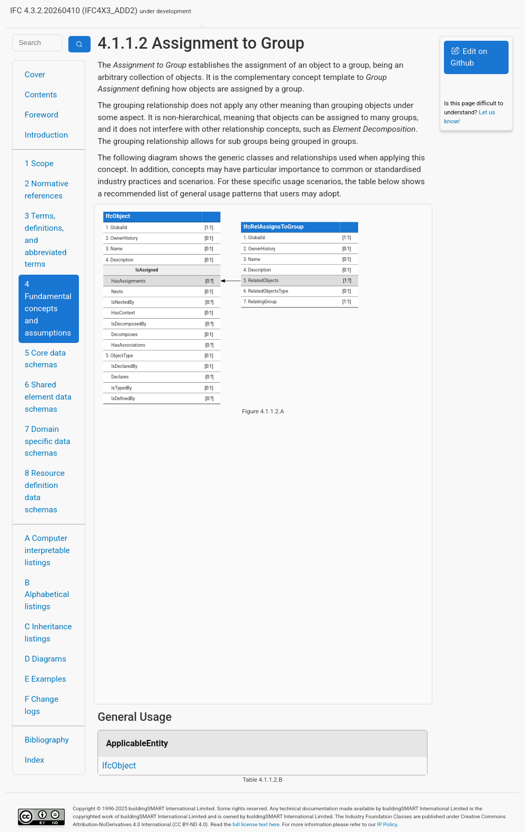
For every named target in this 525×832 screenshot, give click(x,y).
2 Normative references (47, 190)
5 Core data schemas (45, 359)
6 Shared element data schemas (48, 397)
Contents (41, 95)
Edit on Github (469, 57)
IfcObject (119, 766)
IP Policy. (387, 824)
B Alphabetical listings (47, 595)
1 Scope (39, 163)
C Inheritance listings (48, 633)
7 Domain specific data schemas (47, 441)
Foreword (42, 115)
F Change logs (42, 705)
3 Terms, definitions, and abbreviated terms (46, 240)
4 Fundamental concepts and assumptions (48, 308)
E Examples (45, 679)
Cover (35, 74)
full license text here (256, 824)
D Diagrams (45, 659)
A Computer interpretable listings (47, 550)
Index (35, 760)
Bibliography (47, 740)
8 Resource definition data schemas (45, 491)
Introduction (46, 135)
